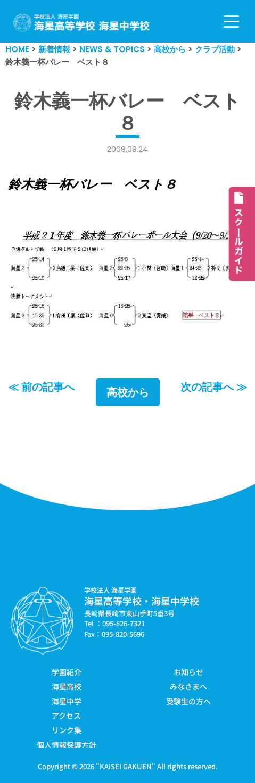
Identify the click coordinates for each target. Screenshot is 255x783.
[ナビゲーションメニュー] (231, 21)
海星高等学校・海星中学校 (141, 601)
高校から (127, 392)
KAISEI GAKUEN (126, 766)
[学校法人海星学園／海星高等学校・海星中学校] (81, 22)
